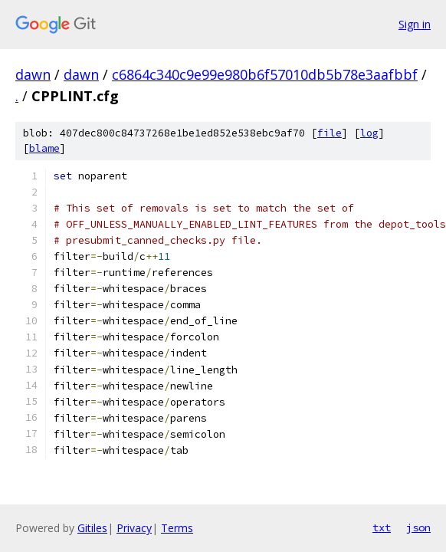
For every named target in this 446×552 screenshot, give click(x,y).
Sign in (414, 24)
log (369, 133)
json (418, 527)
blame (44, 148)
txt (381, 527)
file (329, 133)
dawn (33, 74)
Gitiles (92, 528)
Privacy (134, 528)
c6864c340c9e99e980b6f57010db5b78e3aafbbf (265, 74)
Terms (177, 528)
